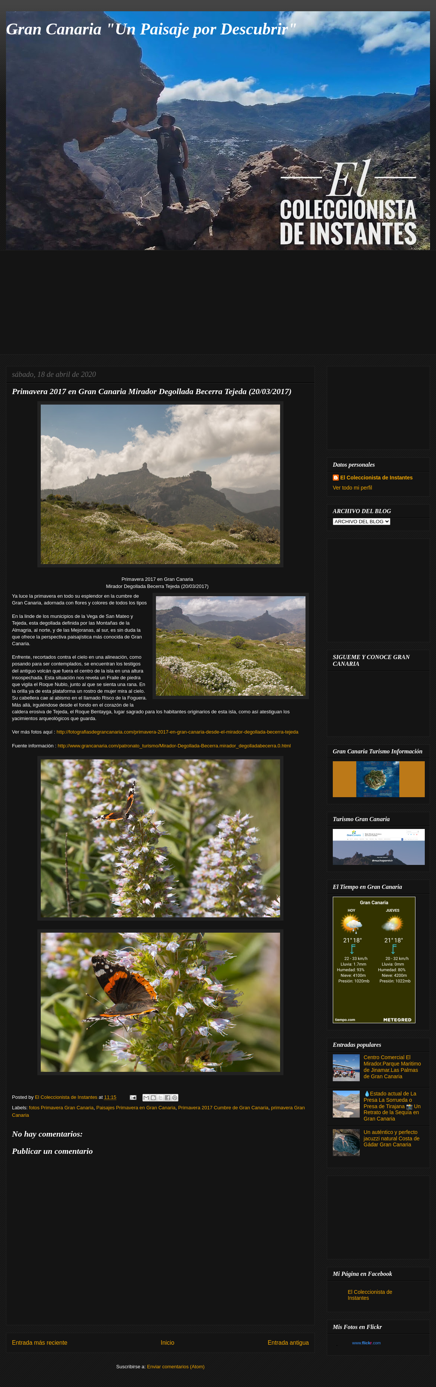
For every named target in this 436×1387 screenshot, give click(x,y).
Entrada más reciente (39, 1342)
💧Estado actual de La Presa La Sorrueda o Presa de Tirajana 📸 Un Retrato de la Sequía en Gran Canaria (392, 1106)
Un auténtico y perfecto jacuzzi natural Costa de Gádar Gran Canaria (392, 1138)
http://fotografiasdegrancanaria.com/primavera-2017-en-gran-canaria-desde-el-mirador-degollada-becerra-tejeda (177, 732)
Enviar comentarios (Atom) (176, 1366)
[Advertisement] (224, 302)
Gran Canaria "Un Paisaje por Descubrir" (151, 29)
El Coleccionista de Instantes (376, 478)
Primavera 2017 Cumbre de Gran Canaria (223, 1107)
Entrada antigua (288, 1342)
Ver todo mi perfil (352, 488)
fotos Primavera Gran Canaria (61, 1107)
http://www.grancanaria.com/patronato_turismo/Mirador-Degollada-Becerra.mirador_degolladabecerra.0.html (174, 746)
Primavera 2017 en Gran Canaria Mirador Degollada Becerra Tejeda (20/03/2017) (152, 391)
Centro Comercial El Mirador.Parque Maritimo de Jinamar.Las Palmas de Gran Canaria (392, 1066)
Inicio (167, 1342)
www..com (366, 1343)
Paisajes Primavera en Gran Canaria (135, 1107)
